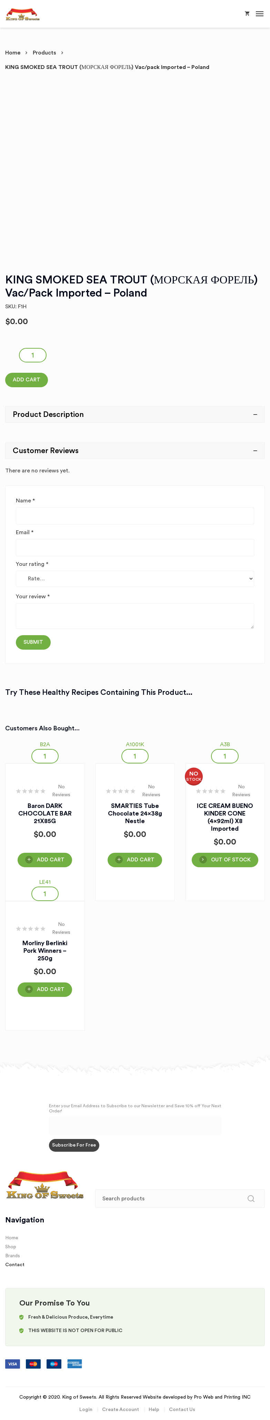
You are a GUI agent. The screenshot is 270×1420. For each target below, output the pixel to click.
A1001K (135, 744)
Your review (33, 596)
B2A (45, 744)
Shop (10, 1246)
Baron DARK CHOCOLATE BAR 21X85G (45, 813)
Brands (12, 1255)
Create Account (120, 1409)
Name (25, 500)
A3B (225, 744)
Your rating (32, 564)
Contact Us (182, 1409)
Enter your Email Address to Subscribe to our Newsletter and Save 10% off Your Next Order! (135, 1108)
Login (85, 1409)
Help (154, 1409)
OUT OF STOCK (231, 859)
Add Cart (26, 379)
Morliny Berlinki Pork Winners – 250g (44, 950)
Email (24, 532)
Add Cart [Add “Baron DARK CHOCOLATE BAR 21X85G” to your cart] (50, 859)
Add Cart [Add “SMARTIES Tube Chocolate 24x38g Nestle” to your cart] (140, 859)
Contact (14, 1264)
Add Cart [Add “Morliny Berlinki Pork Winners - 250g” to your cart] (50, 989)
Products (44, 53)
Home (12, 53)
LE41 (45, 882)
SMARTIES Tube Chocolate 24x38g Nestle (135, 813)
